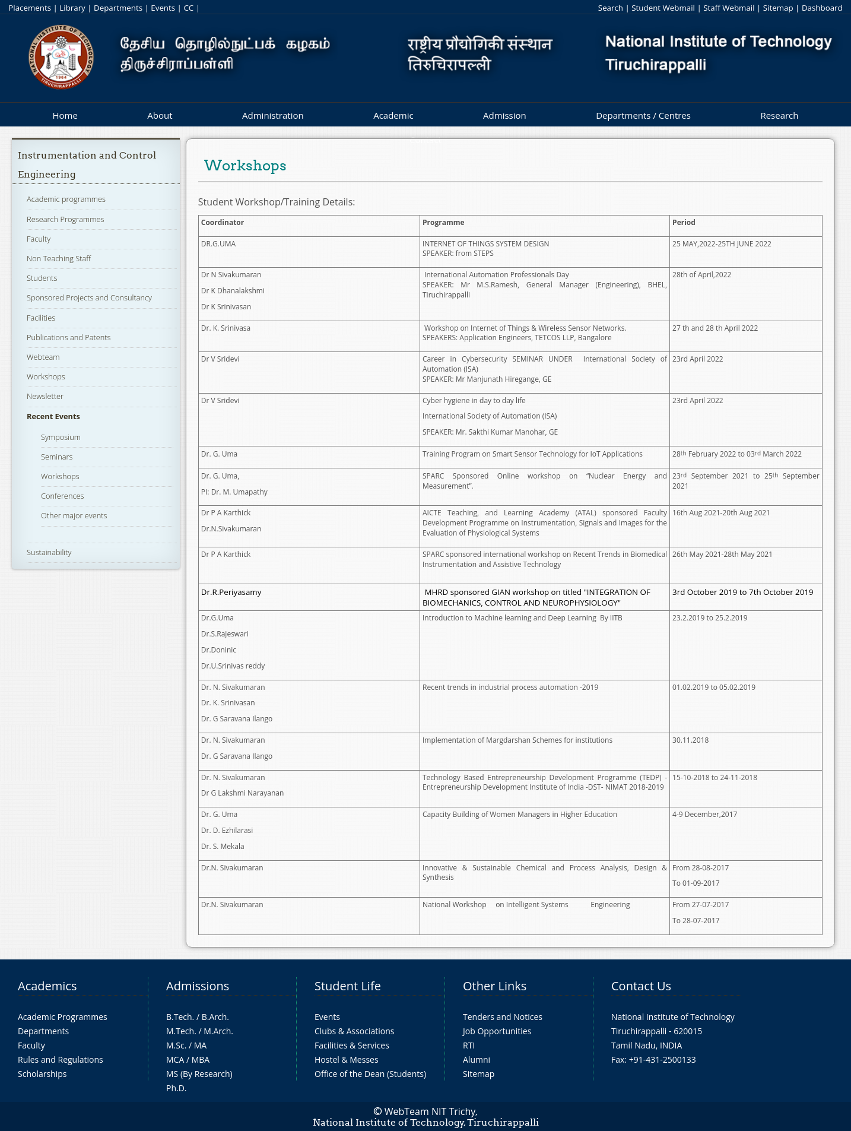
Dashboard (822, 7)
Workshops (46, 376)
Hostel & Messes (347, 1059)
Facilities (41, 317)
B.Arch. (215, 1016)
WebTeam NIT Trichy (430, 1111)
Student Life (348, 986)
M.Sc (175, 1045)
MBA (201, 1059)
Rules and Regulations (60, 1059)
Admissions (197, 986)
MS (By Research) (199, 1073)
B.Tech (179, 1016)
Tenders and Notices (502, 1016)
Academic (393, 115)
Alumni (476, 1059)
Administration (273, 115)
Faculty (38, 238)
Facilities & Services (352, 1045)
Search (610, 7)
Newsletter (45, 396)
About (159, 115)
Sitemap (778, 7)
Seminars (56, 456)
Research (779, 115)
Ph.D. (176, 1088)
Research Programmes (65, 219)
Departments (118, 7)
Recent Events (53, 416)
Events (163, 7)
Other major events (74, 515)
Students (42, 278)
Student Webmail (663, 7)
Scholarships (42, 1073)
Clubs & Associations (355, 1031)
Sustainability (49, 552)
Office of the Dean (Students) (370, 1073)
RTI (469, 1045)
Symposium (61, 437)
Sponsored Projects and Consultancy (89, 297)
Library (72, 7)
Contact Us (641, 986)
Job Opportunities (497, 1031)
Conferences (62, 495)
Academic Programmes (62, 1016)
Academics (47, 986)
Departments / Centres (643, 115)
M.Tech (180, 1031)
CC (188, 7)
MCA (175, 1059)
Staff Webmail (728, 7)
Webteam (43, 356)
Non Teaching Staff (59, 258)
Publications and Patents (68, 337)
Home (64, 115)
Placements (29, 7)
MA (200, 1045)
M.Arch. (218, 1031)
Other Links (494, 986)
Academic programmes (66, 199)
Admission (504, 115)
